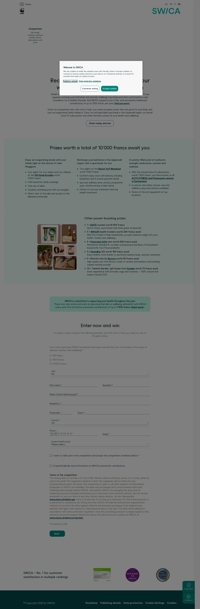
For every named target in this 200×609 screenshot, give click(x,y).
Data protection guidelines (90, 81)
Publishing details (70, 81)
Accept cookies (109, 89)
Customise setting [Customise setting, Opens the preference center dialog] (90, 89)
